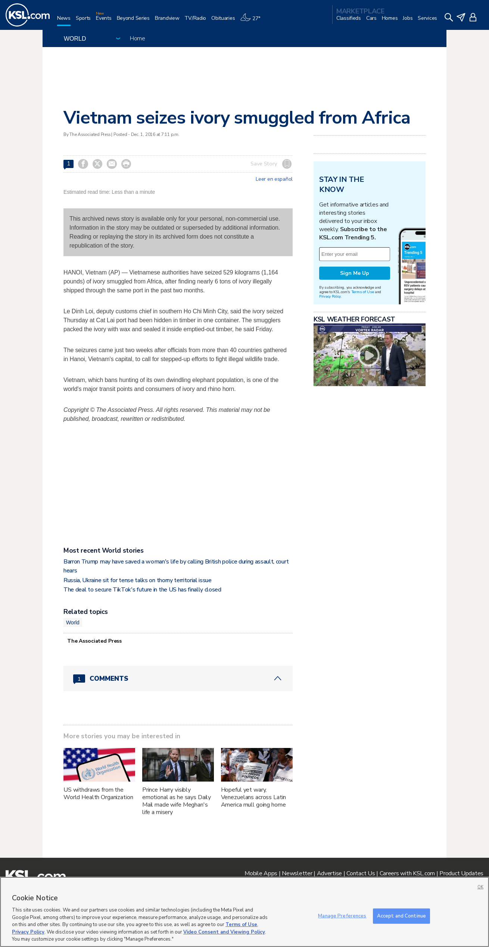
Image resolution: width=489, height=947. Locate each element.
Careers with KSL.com (407, 873)
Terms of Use (362, 291)
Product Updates (461, 873)
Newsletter (297, 873)
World (73, 622)
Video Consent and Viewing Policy (224, 932)
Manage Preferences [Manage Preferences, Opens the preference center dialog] (342, 915)
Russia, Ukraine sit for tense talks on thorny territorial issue (137, 580)
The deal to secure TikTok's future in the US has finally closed (142, 590)
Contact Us (360, 873)
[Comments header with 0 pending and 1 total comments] (178, 678)
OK (480, 887)
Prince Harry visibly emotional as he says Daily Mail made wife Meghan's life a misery (176, 801)
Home (137, 38)
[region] (244, 912)
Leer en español (274, 179)
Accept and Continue (401, 915)
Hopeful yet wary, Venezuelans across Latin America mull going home (253, 797)
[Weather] (252, 21)
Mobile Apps (260, 873)
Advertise (329, 873)
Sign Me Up (354, 273)
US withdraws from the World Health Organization (98, 793)
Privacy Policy (330, 296)
